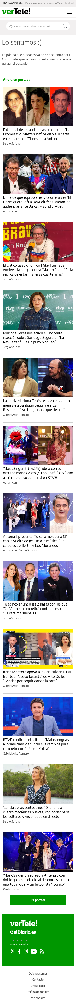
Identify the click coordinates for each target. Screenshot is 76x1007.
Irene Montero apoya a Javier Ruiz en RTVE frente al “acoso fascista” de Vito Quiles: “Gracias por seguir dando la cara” (37, 676)
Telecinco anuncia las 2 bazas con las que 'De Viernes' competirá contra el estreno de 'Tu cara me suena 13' (37, 608)
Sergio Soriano (12, 143)
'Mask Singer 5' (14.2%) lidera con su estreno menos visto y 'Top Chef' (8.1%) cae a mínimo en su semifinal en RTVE (38, 473)
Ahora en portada (16, 80)
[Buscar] (65, 26)
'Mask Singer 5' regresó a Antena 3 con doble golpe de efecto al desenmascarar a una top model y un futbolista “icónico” (36, 879)
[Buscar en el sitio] (33, 26)
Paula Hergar (11, 889)
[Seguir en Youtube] (34, 951)
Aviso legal (38, 985)
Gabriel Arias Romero (16, 414)
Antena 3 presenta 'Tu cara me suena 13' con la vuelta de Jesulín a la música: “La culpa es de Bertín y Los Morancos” (35, 541)
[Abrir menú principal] (69, 12)
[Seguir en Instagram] (26, 951)
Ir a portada (38, 900)
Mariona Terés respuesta (35, 3)
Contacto (38, 979)
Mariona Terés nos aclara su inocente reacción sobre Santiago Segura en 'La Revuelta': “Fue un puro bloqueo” (33, 337)
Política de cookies (38, 992)
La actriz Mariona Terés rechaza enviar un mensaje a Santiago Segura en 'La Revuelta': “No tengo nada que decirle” (36, 405)
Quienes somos (38, 973)
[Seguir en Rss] (42, 951)
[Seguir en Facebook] (19, 951)
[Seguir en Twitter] (12, 951)
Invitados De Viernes (55, 3)
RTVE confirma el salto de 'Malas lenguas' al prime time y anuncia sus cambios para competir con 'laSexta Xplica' (36, 744)
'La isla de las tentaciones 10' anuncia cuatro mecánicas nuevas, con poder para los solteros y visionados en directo (36, 812)
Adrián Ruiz (10, 211)
